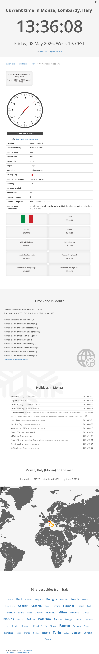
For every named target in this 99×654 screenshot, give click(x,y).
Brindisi (85, 599)
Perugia (68, 619)
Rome (64, 625)
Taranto (8, 632)
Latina (21, 612)
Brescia (75, 599)
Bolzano (63, 599)
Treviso (36, 633)
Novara (20, 619)
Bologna (51, 599)
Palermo (44, 619)
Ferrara (56, 605)
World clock (23, 64)
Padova (31, 619)
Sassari (87, 626)
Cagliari (23, 605)
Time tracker (10, 653)
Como (47, 606)
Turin (57, 632)
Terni (18, 633)
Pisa (7, 626)
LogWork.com (26, 650)
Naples (8, 619)
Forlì (89, 606)
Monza (86, 612)
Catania (36, 605)
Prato (15, 626)
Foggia (80, 605)
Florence (68, 605)
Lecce (29, 613)
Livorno (39, 612)
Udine (66, 633)
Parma (58, 619)
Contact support (23, 653)
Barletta (28, 599)
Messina (50, 612)
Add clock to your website (51, 51)
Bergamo (39, 599)
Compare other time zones (16, 359)
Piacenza (89, 619)
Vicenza (48, 639)
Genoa (10, 612)
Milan (62, 612)
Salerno (77, 626)
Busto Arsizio (10, 606)
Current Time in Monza (25, 134)
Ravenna (25, 626)
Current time (10, 64)
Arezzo (10, 599)
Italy (33, 64)
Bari (19, 599)
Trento (27, 633)
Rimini (53, 626)
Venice (76, 632)
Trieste (46, 632)
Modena (75, 612)
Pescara (79, 619)
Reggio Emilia (40, 626)
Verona (88, 632)
